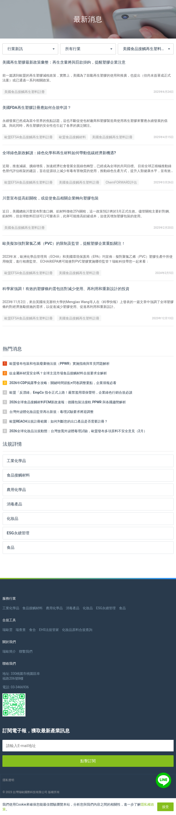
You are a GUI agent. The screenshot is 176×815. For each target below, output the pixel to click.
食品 (122, 608)
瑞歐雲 (7, 630)
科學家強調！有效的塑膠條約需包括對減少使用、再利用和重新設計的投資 (65, 288)
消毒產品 (72, 608)
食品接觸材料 (32, 608)
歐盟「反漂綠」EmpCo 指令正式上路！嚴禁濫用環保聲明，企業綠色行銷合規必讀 (70, 392)
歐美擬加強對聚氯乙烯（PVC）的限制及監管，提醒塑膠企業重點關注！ (63, 243)
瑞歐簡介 (9, 651)
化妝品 (88, 608)
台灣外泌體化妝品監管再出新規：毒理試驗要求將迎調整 (51, 412)
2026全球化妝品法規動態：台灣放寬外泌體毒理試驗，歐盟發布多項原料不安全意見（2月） (78, 431)
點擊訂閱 (88, 761)
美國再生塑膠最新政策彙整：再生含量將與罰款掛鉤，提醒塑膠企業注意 (64, 62)
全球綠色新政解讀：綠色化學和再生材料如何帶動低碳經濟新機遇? (59, 153)
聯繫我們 (25, 651)
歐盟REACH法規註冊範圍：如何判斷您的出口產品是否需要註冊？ (58, 421)
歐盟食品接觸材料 (72, 137)
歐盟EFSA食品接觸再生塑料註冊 (28, 137)
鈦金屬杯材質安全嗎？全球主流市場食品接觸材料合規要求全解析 (58, 373)
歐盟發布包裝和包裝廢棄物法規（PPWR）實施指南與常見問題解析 (59, 363)
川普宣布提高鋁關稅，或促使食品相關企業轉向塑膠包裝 (50, 198)
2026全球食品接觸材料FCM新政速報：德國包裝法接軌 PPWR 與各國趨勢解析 (67, 402)
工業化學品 (10, 608)
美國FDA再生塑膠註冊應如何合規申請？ (36, 107)
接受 (165, 807)
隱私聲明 (8, 780)
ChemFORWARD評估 (121, 182)
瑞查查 (21, 630)
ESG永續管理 (106, 608)
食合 (32, 630)
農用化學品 (54, 608)
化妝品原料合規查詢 (77, 630)
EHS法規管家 (49, 630)
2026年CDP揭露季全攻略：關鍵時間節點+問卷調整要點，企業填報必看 (62, 383)
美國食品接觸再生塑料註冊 (24, 92)
